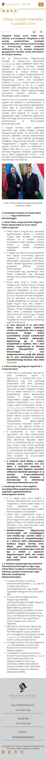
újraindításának (8, 64)
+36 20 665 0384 (23, 710)
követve (33, 583)
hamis (31, 402)
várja (9, 645)
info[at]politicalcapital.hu (23, 737)
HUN (24, 4)
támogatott (25, 149)
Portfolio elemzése (16, 407)
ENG (28, 4)
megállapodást (14, 637)
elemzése (14, 82)
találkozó (6, 215)
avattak (38, 656)
